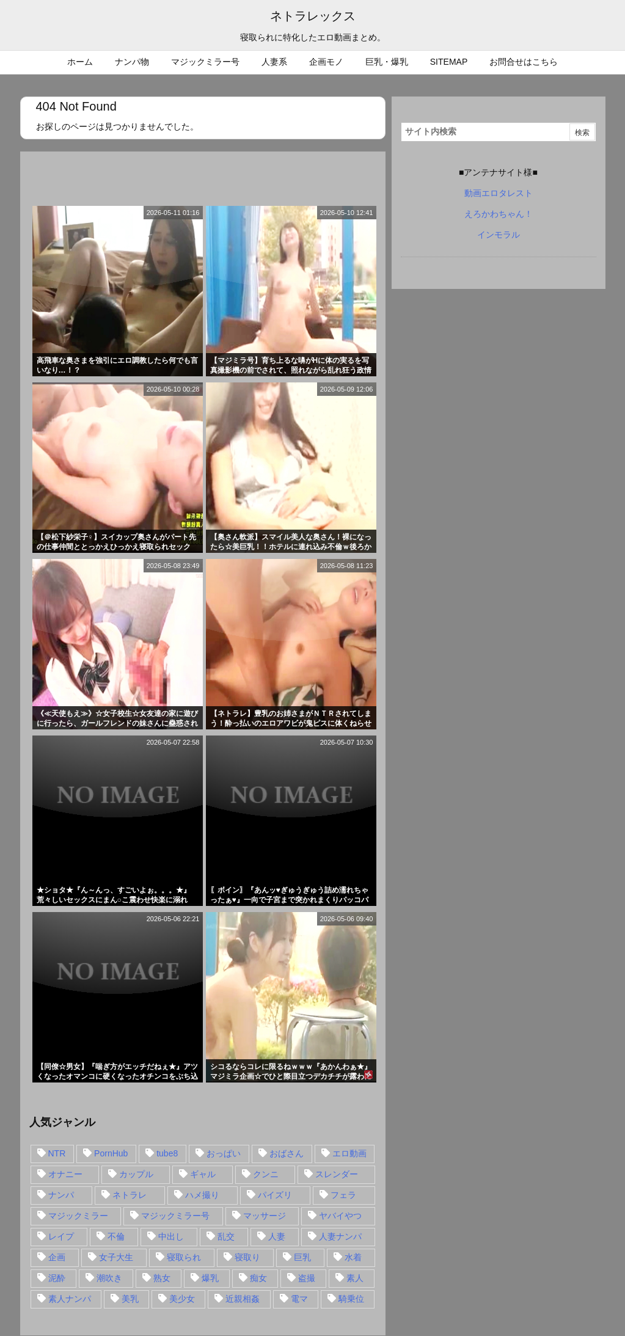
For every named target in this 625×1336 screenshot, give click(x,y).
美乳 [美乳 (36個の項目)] (130, 1299)
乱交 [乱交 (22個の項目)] (226, 1236)
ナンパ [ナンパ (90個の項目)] (61, 1195)
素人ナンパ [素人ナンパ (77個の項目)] (69, 1299)
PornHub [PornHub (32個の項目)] (111, 1153)
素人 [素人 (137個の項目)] (355, 1278)
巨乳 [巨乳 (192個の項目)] (302, 1257)
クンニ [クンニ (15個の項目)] (266, 1174)
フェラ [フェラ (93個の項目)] (343, 1195)
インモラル (498, 234)
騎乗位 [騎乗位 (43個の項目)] (351, 1299)
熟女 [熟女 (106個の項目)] (161, 1278)
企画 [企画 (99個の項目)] (56, 1257)
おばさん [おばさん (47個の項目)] (286, 1153)
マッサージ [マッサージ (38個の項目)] (264, 1216)
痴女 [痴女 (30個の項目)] (258, 1278)
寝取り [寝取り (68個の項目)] (247, 1257)
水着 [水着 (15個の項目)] (353, 1257)
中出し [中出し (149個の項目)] (171, 1236)
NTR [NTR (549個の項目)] (57, 1153)
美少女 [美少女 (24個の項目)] (182, 1299)
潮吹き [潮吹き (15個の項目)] (109, 1278)
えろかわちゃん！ (498, 214)
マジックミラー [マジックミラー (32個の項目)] (78, 1216)
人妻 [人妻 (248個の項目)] (276, 1236)
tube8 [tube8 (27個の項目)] (167, 1153)
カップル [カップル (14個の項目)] (136, 1174)
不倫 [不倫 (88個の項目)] (116, 1236)
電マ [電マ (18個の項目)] (299, 1299)
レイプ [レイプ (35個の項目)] (61, 1236)
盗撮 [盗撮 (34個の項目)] (306, 1278)
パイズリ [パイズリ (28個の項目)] (275, 1195)
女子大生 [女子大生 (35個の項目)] (116, 1257)
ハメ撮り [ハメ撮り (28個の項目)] (202, 1195)
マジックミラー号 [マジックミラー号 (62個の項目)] (175, 1216)
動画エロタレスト (498, 193)
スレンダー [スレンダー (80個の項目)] (336, 1174)
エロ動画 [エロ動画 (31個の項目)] (349, 1153)
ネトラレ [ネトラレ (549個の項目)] (129, 1195)
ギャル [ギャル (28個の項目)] (203, 1174)
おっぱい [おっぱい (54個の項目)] (224, 1153)
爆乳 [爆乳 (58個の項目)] (210, 1278)
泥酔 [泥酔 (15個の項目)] (56, 1278)
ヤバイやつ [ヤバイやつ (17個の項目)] (340, 1216)
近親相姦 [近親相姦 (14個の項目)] (242, 1299)
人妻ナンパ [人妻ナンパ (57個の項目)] (340, 1236)
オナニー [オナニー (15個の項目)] (65, 1174)
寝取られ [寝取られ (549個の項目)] (184, 1257)
